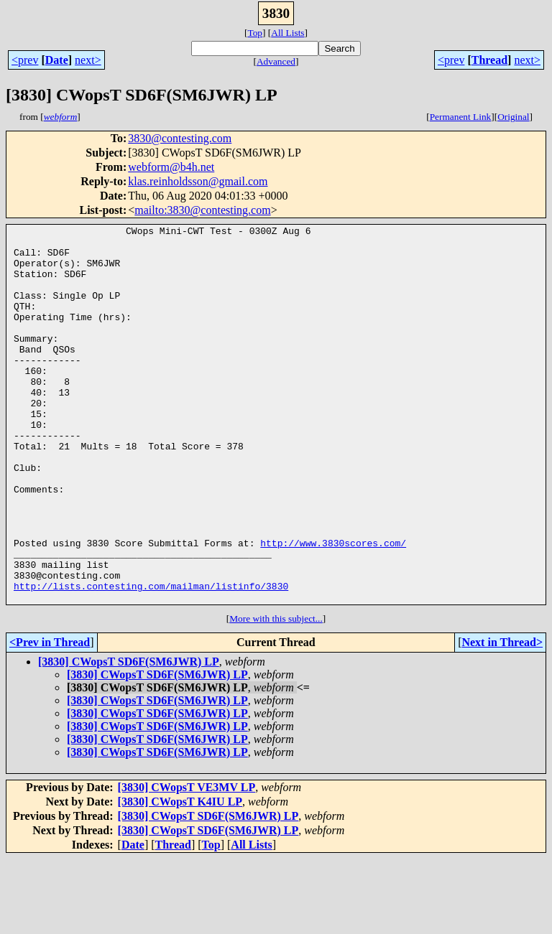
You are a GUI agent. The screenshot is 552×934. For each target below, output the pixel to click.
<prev (25, 60)
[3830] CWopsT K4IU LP (180, 877)
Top (254, 32)
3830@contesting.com (179, 138)
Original (513, 116)
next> (88, 60)
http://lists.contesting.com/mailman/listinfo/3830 (151, 659)
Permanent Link (461, 116)
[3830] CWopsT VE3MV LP (187, 862)
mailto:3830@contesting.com (202, 210)
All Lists (287, 32)
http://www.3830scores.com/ (333, 607)
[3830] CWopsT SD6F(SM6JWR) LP (128, 737)
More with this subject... (276, 693)
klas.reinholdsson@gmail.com (197, 181)
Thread (489, 60)
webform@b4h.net (171, 167)
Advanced (276, 61)
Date (56, 60)
